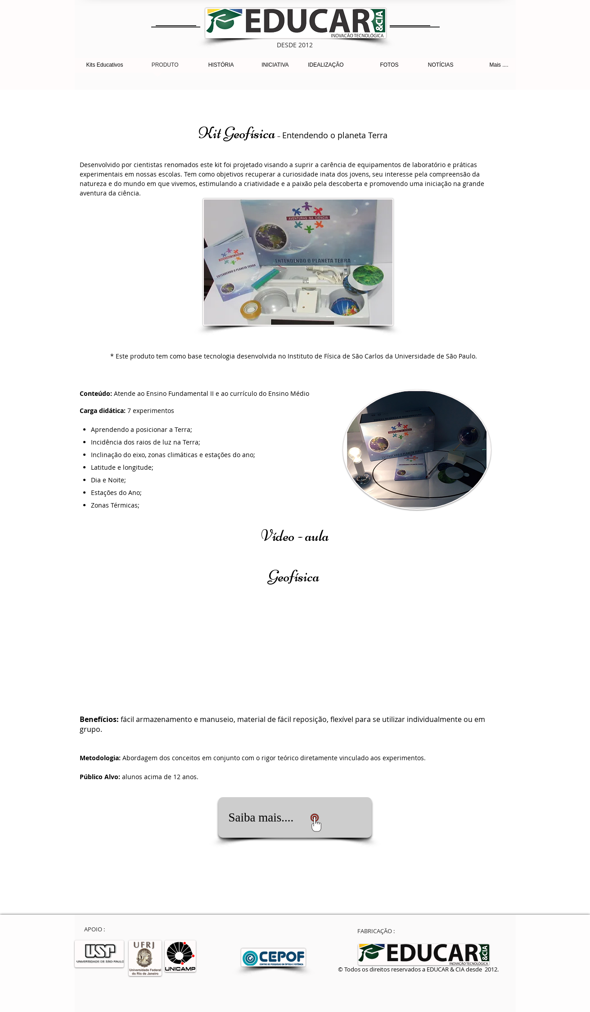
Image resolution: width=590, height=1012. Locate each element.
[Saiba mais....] (295, 817)
